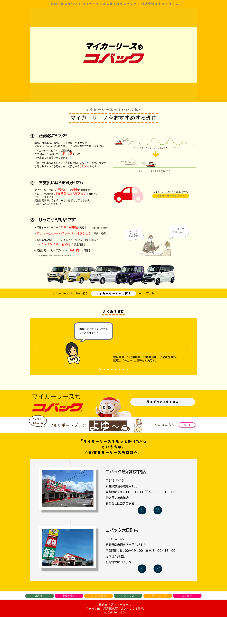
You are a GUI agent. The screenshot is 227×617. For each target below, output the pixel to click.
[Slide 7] (123, 369)
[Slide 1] (100, 369)
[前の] (35, 346)
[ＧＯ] (187, 424)
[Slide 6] (119, 369)
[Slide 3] (108, 369)
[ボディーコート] (157, 596)
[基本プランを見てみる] (162, 402)
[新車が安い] (69, 596)
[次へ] (191, 346)
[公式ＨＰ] (39, 596)
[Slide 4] (111, 369)
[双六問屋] (187, 596)
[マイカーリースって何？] (113, 293)
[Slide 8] (127, 369)
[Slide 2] (104, 369)
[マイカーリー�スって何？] (170, 196)
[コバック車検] (98, 596)
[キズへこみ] (128, 596)
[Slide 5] (115, 369)
